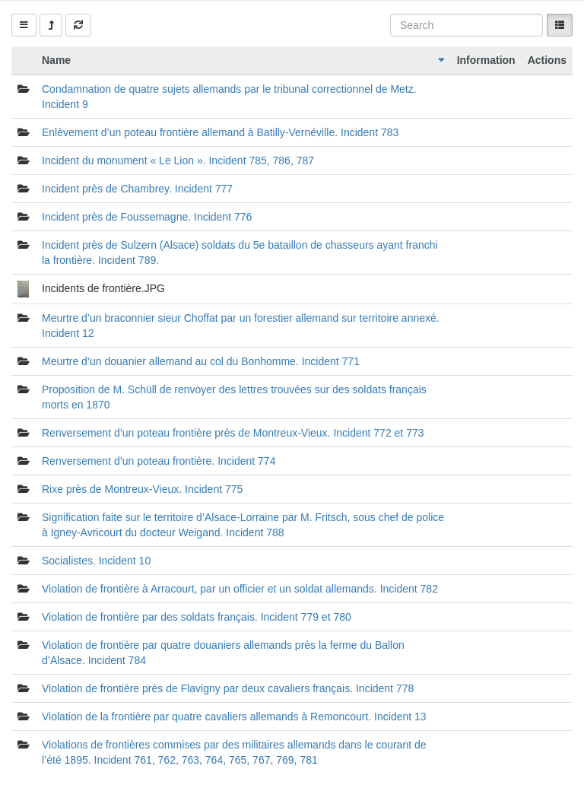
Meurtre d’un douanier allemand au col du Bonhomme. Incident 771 (201, 361)
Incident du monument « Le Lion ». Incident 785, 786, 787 (178, 160)
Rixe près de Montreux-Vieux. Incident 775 (142, 489)
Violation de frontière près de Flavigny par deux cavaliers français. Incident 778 (228, 688)
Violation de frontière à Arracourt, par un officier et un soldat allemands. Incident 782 (240, 589)
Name (56, 60)
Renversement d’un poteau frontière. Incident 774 (158, 461)
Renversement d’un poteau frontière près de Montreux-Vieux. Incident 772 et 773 (233, 433)
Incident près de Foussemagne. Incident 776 (147, 217)
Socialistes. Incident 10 (96, 561)
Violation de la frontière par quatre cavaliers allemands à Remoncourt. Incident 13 (234, 716)
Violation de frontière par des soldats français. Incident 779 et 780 (196, 617)
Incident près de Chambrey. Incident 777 (137, 189)
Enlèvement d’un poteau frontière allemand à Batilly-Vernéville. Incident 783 (220, 132)
